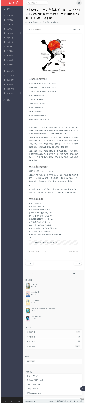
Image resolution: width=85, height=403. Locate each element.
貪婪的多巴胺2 (36, 316)
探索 (33, 361)
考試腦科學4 (35, 292)
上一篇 (29, 264)
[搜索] (46, 2)
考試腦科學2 (35, 300)
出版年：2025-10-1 (33, 389)
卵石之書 (34, 284)
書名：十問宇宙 (32, 376)
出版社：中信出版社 (34, 384)
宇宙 (28, 361)
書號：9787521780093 (34, 393)
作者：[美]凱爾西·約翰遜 (35, 380)
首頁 (29, 30)
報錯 (74, 30)
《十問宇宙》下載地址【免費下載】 (46, 243)
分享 (78, 30)
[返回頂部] (82, 388)
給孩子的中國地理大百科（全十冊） (43, 309)
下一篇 (77, 264)
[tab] (33, 273)
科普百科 (56, 22)
